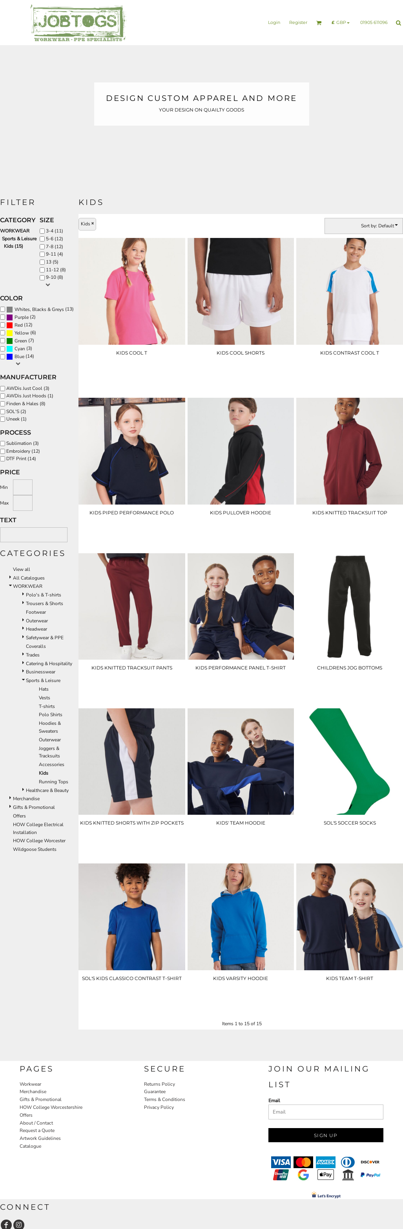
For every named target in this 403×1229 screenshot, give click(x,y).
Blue (19, 356)
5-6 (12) (54, 239)
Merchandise (26, 799)
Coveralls (36, 646)
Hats (44, 689)
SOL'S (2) (16, 411)
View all (21, 569)
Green (21, 341)
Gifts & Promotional (34, 807)
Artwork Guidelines (40, 1138)
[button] (319, 23)
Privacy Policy (159, 1107)
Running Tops (53, 782)
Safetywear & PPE (45, 638)
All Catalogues (29, 578)
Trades (33, 655)
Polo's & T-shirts (43, 595)
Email (274, 1100)
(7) (20, 341)
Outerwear (37, 621)
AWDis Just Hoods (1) (29, 396)
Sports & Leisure (19, 239)
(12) (19, 325)
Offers (19, 816)
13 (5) (52, 262)
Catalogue (30, 1146)
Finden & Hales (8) (26, 404)
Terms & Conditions (164, 1099)
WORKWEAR (14, 231)
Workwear (30, 1084)
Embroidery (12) (23, 451)
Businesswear (40, 672)
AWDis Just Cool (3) (27, 388)
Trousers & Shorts (44, 603)
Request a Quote (37, 1130)
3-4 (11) (54, 231)
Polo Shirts (50, 714)
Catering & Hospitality (49, 663)
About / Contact (36, 1123)
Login (274, 22)
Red (19, 325)
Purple (22, 317)
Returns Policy (159, 1084)
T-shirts (47, 706)
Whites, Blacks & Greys (39, 309)
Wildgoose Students (35, 849)
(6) (21, 333)
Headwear (36, 629)
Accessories (51, 764)
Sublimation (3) (22, 443)
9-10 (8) (54, 277)
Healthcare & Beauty (47, 790)
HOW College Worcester (39, 841)
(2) (21, 317)
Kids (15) (13, 246)
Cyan (20, 349)
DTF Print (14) (21, 458)
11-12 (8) (56, 270)
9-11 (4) (54, 254)
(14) (20, 356)
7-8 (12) (54, 246)
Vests (44, 698)
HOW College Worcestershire (51, 1107)
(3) (19, 349)
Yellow (22, 333)
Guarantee (155, 1091)
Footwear (36, 612)
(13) (40, 309)
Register (298, 22)
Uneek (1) (16, 419)
